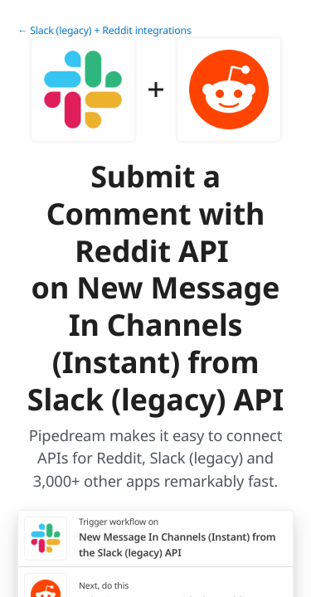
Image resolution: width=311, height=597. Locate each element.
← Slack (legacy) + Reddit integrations (104, 30)
